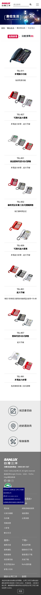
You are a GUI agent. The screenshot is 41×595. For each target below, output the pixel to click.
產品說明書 (26, 545)
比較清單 (27, 35)
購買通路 (26, 498)
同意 (20, 591)
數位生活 (10, 28)
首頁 (3, 28)
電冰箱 (6, 508)
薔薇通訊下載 (27, 554)
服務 (6, 540)
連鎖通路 (25, 513)
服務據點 (7, 549)
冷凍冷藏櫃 (8, 513)
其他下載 (25, 559)
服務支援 (7, 545)
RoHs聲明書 (26, 564)
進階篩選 (13, 36)
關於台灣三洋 (10, 576)
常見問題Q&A (9, 564)
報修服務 (7, 554)
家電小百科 (8, 569)
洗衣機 (6, 518)
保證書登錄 (8, 559)
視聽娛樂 (7, 523)
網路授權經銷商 (28, 508)
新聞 (24, 576)
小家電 (6, 528)
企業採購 (25, 518)
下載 (24, 540)
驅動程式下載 (27, 549)
